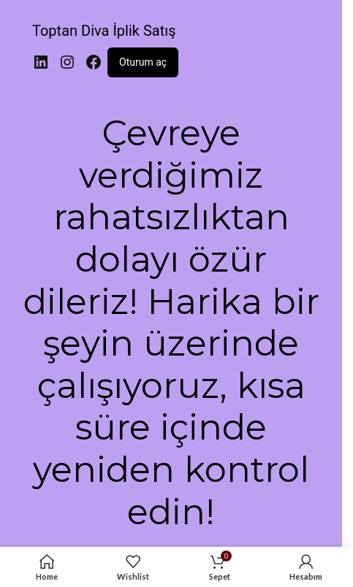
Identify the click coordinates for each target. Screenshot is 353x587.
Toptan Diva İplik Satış (103, 30)
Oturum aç (143, 62)
